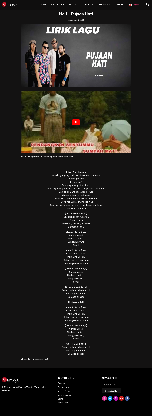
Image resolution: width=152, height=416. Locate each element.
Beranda (42, 5)
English (134, 4)
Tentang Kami (57, 5)
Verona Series (106, 5)
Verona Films (88, 5)
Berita (120, 5)
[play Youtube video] (76, 122)
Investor (73, 5)
